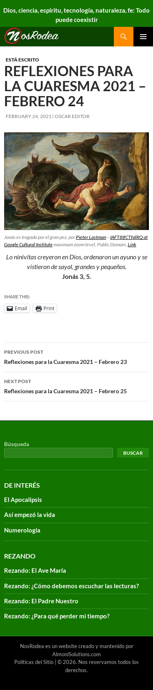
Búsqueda (16, 443)
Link (132, 244)
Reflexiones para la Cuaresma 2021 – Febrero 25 (76, 385)
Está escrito (22, 60)
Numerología (22, 530)
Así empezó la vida (29, 514)
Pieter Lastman (91, 237)
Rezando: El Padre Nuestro (41, 601)
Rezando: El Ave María (35, 570)
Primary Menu (143, 36)
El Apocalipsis (23, 499)
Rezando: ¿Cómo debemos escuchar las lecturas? (71, 585)
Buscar (133, 453)
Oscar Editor (72, 116)
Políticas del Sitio (33, 662)
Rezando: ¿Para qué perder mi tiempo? (56, 616)
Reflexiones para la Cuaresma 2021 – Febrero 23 (76, 356)
